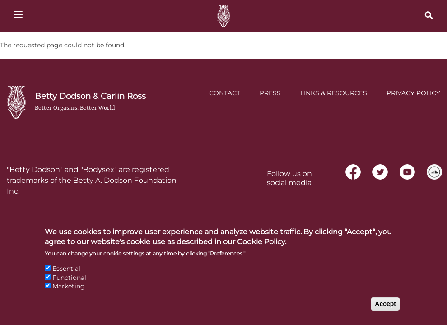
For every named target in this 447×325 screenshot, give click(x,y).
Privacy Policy (413, 93)
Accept (385, 310)
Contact (224, 93)
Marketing (68, 293)
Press (270, 93)
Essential (66, 275)
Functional (69, 284)
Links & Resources (333, 93)
